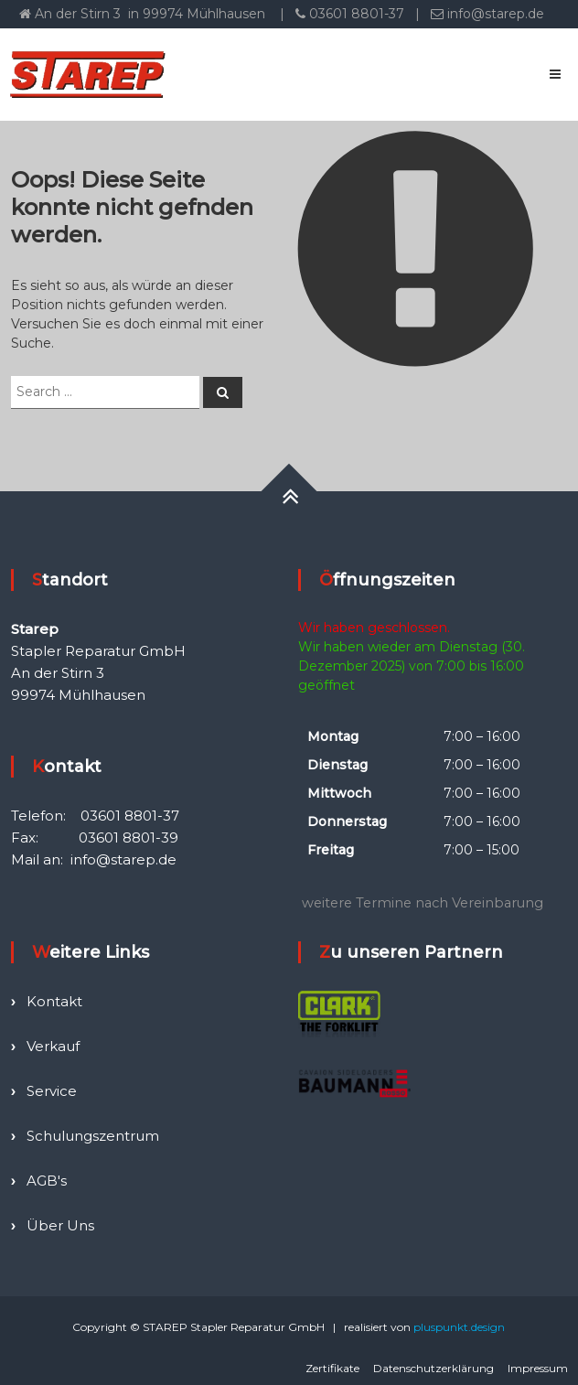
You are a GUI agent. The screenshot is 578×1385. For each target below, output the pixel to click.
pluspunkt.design (459, 1327)
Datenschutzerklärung (433, 1368)
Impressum (538, 1368)
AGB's (47, 1180)
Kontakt (54, 1001)
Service (52, 1091)
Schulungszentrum (93, 1135)
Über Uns (60, 1225)
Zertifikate (332, 1368)
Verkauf (53, 1046)
